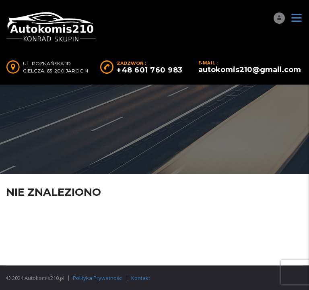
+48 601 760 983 (150, 70)
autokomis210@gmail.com (249, 69)
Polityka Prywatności (98, 278)
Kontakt (140, 278)
